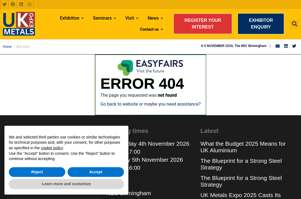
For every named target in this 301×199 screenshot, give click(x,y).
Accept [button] (95, 172)
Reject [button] (37, 172)
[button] (202, 24)
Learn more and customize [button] (66, 184)
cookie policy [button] (52, 148)
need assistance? (184, 104)
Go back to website (119, 104)
